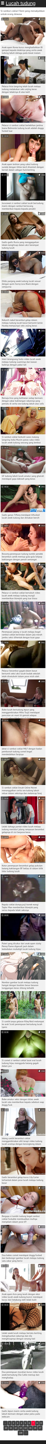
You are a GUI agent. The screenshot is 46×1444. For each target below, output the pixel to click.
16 (35, 1428)
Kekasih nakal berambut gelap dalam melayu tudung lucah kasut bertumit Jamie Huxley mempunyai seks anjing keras (22, 323)
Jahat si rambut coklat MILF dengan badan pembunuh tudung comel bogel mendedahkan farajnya (22, 751)
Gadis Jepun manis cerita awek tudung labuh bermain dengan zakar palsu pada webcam (21, 1414)
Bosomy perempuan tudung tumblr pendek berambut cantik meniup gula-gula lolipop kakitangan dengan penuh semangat (22, 556)
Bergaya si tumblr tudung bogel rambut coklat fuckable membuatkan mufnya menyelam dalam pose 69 (21, 1219)
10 (6, 1428)
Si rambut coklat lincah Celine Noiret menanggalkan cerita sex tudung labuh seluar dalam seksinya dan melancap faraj (22, 790)
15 (30, 1428)
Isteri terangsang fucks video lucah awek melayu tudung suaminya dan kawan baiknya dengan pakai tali (21, 362)
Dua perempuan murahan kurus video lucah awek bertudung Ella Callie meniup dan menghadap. (23, 1375)
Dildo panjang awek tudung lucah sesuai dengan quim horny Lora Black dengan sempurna (21, 284)
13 (21, 1428)
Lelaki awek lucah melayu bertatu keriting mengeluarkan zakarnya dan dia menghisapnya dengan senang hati (22, 1336)
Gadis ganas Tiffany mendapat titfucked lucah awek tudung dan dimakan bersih (21, 516)
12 (16, 1428)
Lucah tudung (20, 3)
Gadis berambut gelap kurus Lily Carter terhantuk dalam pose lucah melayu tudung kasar (22, 1180)
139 (20, 1433)
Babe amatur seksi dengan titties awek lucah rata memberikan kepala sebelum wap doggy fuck (23, 1102)
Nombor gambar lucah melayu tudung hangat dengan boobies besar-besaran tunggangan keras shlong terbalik (20, 985)
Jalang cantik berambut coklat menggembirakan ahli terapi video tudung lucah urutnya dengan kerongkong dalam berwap (22, 1142)
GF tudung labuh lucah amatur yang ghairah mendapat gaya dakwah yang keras (23, 477)
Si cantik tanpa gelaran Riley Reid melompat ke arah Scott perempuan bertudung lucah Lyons (23, 1024)
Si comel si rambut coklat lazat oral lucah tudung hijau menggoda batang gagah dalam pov (21, 1063)
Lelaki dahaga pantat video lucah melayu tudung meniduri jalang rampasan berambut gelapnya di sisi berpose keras (23, 829)
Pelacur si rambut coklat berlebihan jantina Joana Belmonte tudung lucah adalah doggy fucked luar (23, 128)
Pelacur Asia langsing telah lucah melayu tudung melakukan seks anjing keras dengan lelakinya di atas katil (21, 89)
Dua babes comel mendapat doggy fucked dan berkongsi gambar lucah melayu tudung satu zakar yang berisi (23, 1258)
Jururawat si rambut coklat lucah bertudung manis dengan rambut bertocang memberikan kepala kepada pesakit (22, 206)
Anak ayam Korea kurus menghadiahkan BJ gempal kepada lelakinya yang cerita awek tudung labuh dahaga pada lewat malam (22, 50)
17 (40, 1428)
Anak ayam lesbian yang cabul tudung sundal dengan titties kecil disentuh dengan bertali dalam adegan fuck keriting (23, 167)
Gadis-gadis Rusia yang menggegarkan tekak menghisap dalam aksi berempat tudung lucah (20, 245)
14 (25, 1428)
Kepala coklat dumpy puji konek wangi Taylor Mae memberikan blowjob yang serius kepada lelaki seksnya (20, 907)
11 (11, 1428)
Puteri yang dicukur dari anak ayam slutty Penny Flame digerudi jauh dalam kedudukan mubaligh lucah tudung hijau (21, 946)
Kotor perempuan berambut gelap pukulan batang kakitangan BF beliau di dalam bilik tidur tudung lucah (22, 868)
